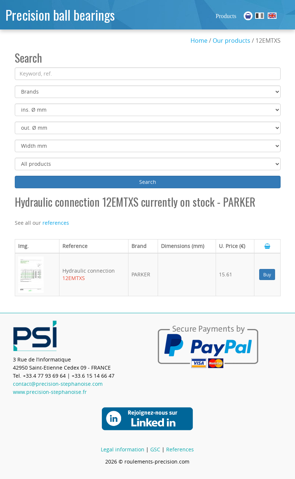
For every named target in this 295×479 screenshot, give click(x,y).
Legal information (122, 449)
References (180, 449)
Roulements (259, 16)
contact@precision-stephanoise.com (58, 383)
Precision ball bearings (60, 14)
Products (226, 16)
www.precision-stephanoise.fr (50, 391)
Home (199, 40)
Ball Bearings (272, 16)
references (55, 222)
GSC (155, 449)
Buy (267, 274)
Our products (231, 40)
